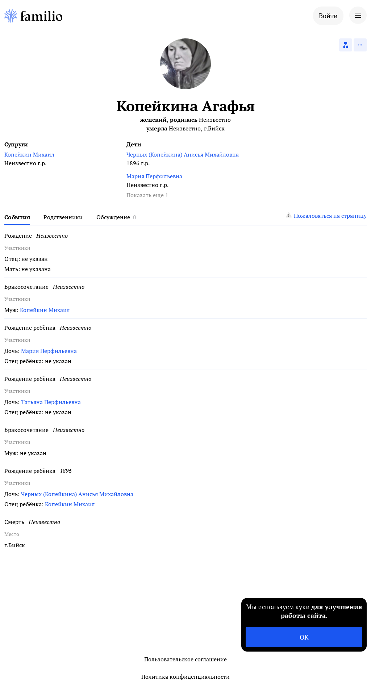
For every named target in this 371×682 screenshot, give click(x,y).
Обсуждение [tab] (113, 217)
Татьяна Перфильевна (51, 402)
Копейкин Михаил (29, 154)
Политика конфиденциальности (185, 677)
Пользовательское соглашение (185, 659)
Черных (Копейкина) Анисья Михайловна (182, 154)
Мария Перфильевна (154, 176)
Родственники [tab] (63, 217)
